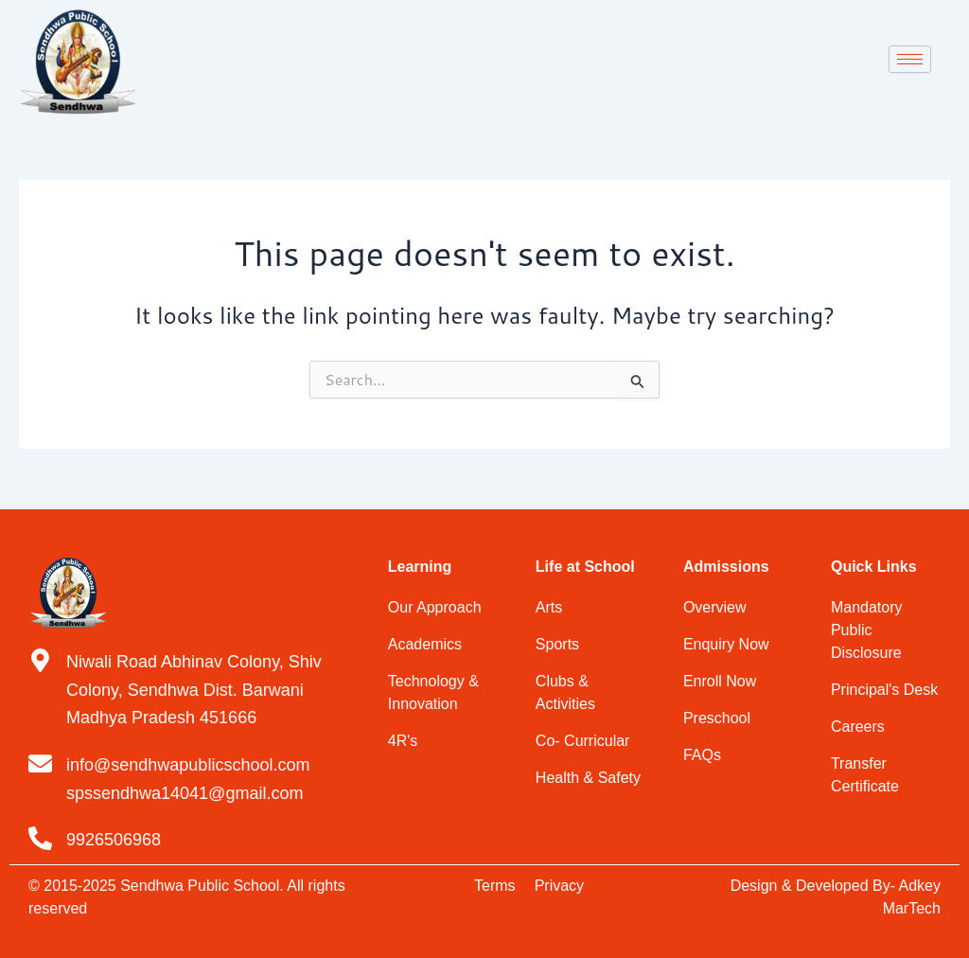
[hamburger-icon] (910, 59)
